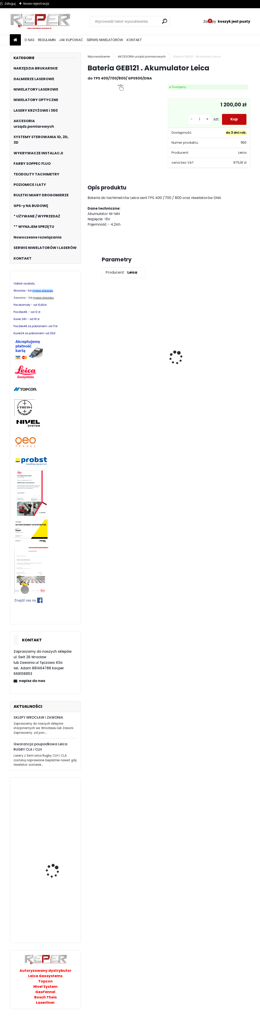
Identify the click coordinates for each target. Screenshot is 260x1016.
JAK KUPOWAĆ (71, 40)
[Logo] (40, 21)
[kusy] (199, 119)
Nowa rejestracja (36, 3)
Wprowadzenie (99, 56)
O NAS (29, 40)
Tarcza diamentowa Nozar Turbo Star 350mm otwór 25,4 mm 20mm (108, 355)
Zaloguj (10, 3)
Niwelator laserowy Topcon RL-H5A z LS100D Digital (58, 824)
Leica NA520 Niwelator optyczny (56, 910)
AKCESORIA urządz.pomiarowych (142, 56)
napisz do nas (32, 680)
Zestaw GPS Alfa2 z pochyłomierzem (188, 355)
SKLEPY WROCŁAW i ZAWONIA (38, 717)
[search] (164, 21)
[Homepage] (15, 40)
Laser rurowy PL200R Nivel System (55, 873)
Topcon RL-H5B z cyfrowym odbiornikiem (145, 359)
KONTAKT (134, 40)
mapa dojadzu (43, 298)
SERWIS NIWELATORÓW (105, 40)
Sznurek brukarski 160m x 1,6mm (227, 350)
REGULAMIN (47, 40)
